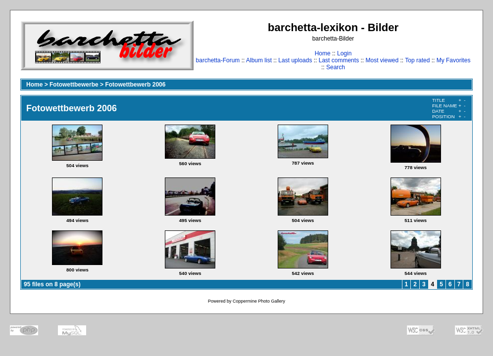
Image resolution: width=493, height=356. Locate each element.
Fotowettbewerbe (74, 84)
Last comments (339, 60)
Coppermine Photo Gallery (259, 301)
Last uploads (295, 60)
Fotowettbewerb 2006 (135, 84)
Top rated (417, 60)
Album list (259, 60)
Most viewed (381, 60)
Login (344, 53)
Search (335, 67)
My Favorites (454, 60)
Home (323, 53)
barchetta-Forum (218, 60)
